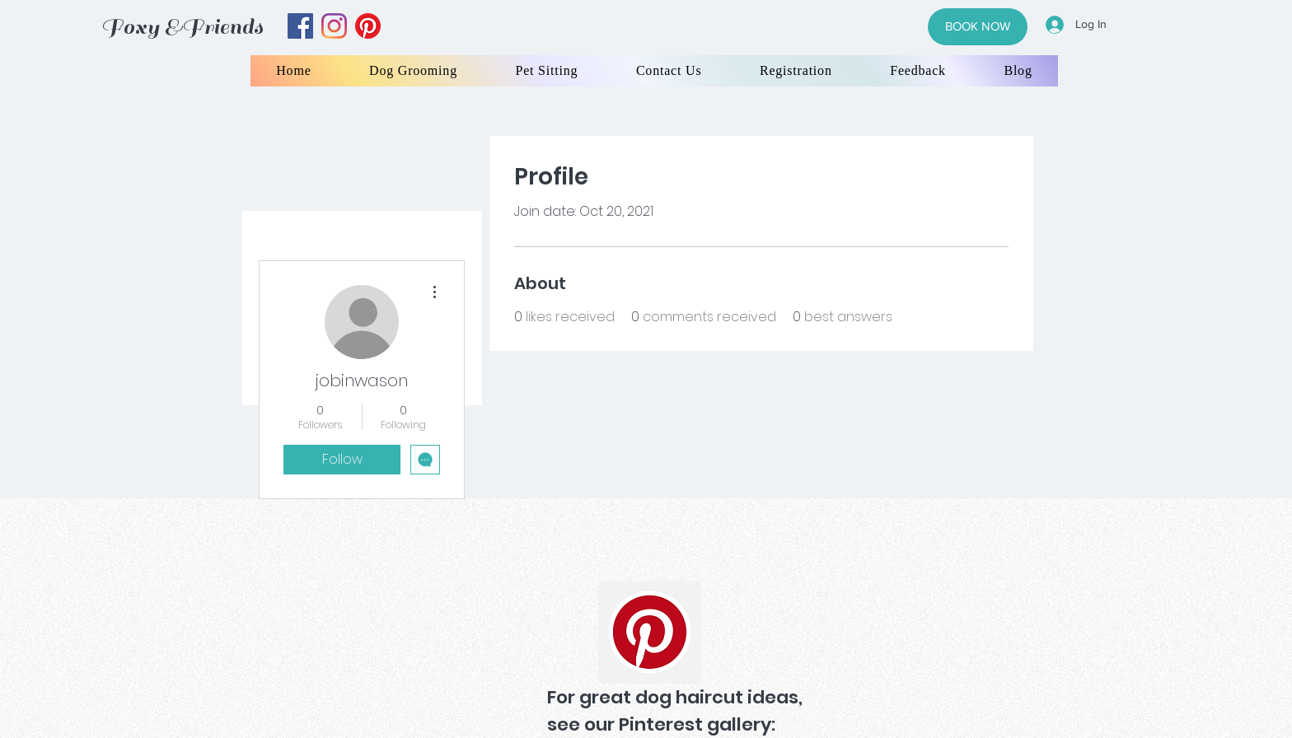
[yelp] (368, 26)
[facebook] (300, 26)
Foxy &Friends (182, 26)
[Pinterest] (649, 632)
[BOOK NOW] (978, 26)
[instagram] (334, 26)
